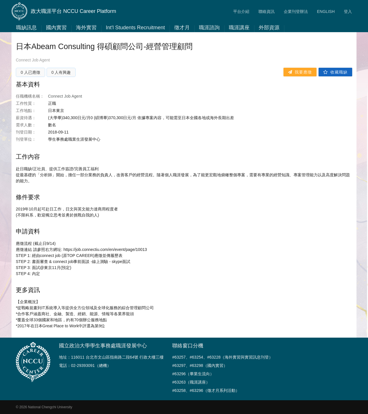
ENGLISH (326, 11)
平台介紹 (241, 11)
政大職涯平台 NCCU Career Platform (64, 11)
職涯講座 (239, 27)
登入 (348, 11)
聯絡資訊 (266, 11)
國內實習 (56, 27)
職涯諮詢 (209, 27)
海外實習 (86, 27)
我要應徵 (300, 72)
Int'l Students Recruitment (135, 27)
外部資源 (269, 27)
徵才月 (182, 27)
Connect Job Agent (33, 60)
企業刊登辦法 (296, 11)
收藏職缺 (335, 72)
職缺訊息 (26, 27)
